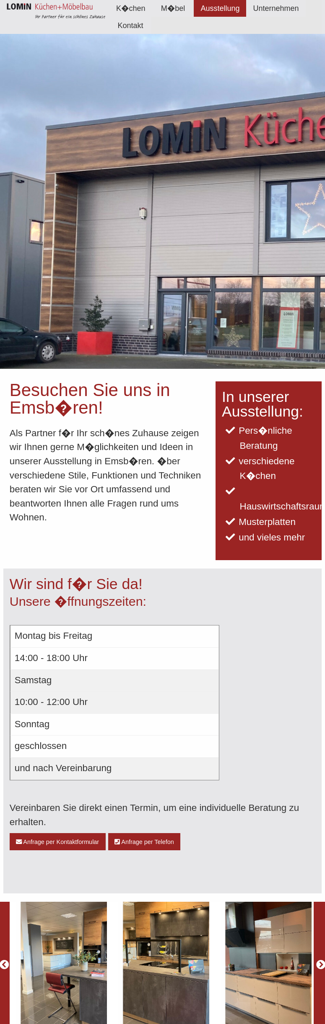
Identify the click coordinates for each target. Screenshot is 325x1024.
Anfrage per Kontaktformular (57, 842)
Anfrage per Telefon (144, 842)
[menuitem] (130, 8)
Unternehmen (276, 8)
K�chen (131, 8)
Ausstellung (219, 8)
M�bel (173, 8)
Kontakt (130, 25)
